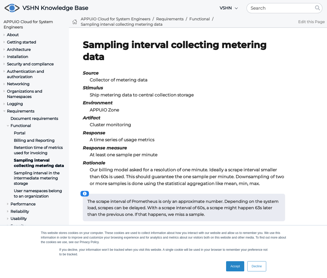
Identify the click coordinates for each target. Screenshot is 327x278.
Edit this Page (311, 21)
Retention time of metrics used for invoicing (38, 150)
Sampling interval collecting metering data (39, 163)
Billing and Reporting (34, 140)
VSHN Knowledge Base (55, 8)
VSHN (226, 8)
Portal (19, 133)
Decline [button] (257, 266)
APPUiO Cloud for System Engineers (115, 19)
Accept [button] (235, 266)
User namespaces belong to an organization (38, 193)
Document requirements (34, 118)
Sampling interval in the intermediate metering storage (37, 178)
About (13, 34)
